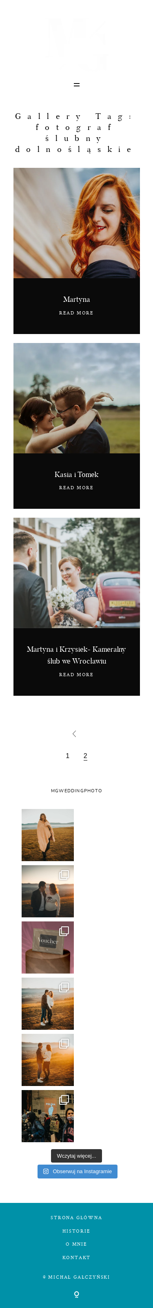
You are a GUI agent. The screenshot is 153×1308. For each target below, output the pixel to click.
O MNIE (76, 1244)
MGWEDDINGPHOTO (76, 791)
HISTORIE (76, 1231)
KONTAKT (76, 1257)
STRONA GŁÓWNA (76, 1217)
